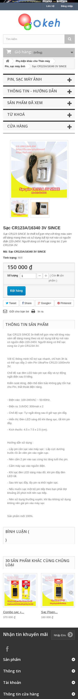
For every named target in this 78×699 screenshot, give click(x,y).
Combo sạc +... (13, 612)
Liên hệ (50, 6)
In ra (40, 311)
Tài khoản (12, 682)
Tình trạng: (10, 257)
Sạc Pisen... (49, 612)
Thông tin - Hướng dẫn (32, 90)
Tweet (11, 303)
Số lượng (12, 275)
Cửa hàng (17, 126)
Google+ (44, 303)
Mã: (5, 251)
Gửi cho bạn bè (19, 311)
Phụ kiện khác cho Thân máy (33, 61)
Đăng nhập (67, 6)
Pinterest (64, 303)
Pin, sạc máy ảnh (15, 66)
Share (27, 303)
